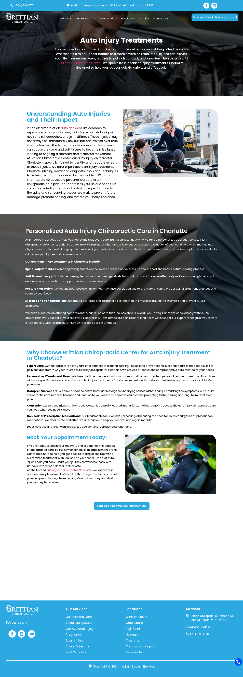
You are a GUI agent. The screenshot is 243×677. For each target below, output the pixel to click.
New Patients (131, 18)
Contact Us (160, 18)
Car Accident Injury (80, 629)
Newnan (132, 635)
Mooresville (134, 652)
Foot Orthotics (76, 652)
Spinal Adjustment (79, 646)
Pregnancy (74, 635)
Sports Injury (75, 640)
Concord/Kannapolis (141, 646)
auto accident (71, 128)
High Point (133, 629)
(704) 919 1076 (21, 5)
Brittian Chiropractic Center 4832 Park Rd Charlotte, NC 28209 (109, 5)
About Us (66, 18)
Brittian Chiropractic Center (80, 63)
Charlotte (133, 640)
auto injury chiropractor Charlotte (69, 470)
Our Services (85, 18)
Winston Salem (137, 617)
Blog (147, 18)
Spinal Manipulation (80, 623)
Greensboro (134, 623)
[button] (85, 18)
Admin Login (131, 666)
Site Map (148, 666)
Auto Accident (108, 18)
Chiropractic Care (79, 617)
